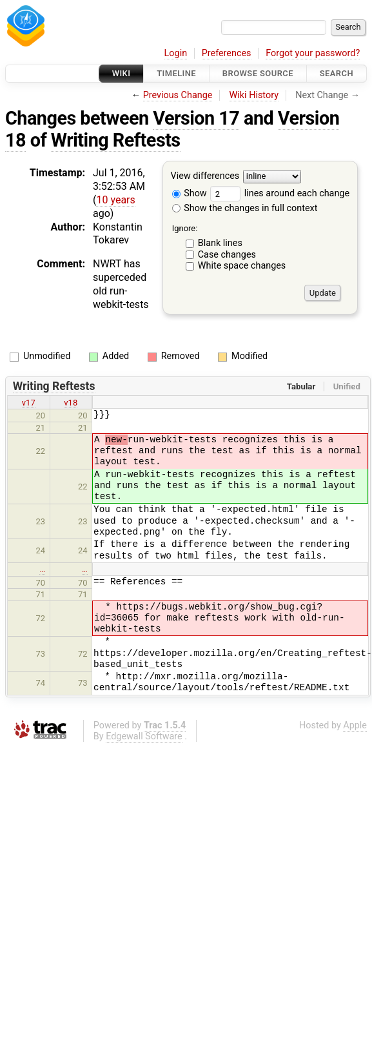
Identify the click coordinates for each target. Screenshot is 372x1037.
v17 (28, 402)
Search (336, 73)
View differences (205, 176)
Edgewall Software (144, 736)
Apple (355, 725)
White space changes (242, 265)
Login (176, 53)
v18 (70, 402)
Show (189, 193)
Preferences (226, 53)
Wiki (121, 73)
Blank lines (220, 243)
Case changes (227, 254)
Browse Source (257, 73)
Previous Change (178, 95)
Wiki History (254, 95)
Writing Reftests (116, 140)
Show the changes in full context (245, 208)
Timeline (176, 73)
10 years (115, 200)
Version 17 (196, 118)
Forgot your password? (313, 53)
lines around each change (279, 193)
